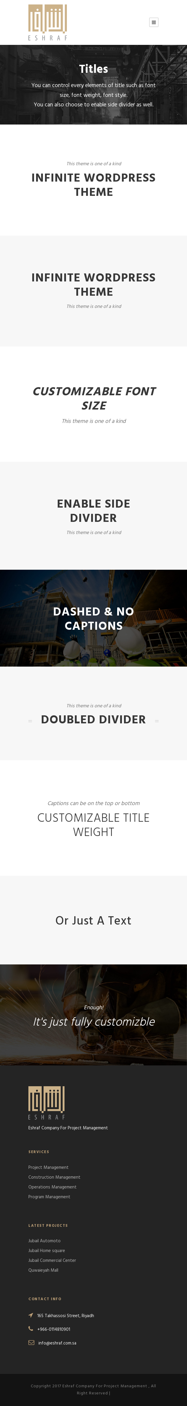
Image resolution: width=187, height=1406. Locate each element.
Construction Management (54, 1177)
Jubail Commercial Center (52, 1260)
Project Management (48, 1167)
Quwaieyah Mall (43, 1270)
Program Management (49, 1197)
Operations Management (52, 1187)
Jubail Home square (46, 1250)
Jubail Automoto (44, 1241)
